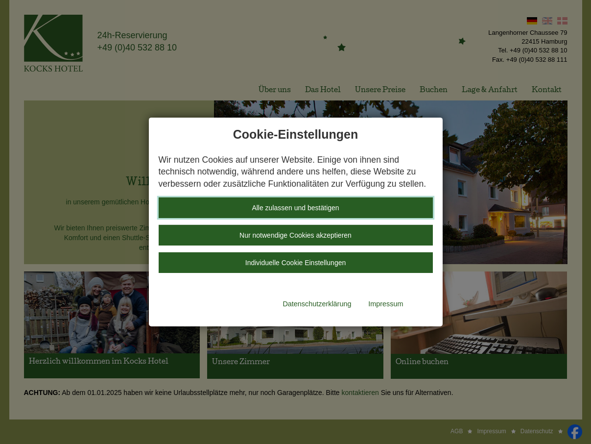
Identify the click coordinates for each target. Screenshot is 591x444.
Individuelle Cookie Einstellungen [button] (295, 263)
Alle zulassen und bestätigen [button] (295, 208)
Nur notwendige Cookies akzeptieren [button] (295, 235)
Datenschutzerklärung (317, 304)
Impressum (385, 304)
